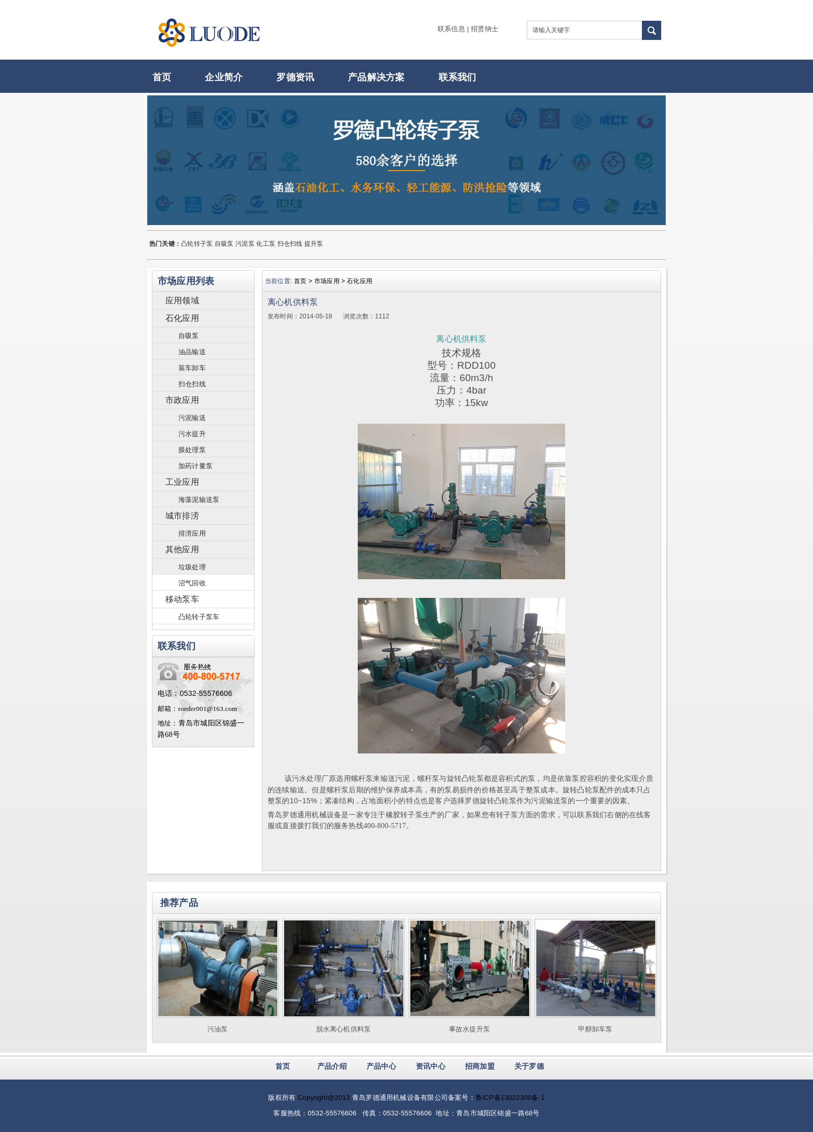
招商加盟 (480, 1066)
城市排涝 (182, 515)
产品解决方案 (376, 77)
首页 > (304, 281)
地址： (168, 723)
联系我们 (457, 77)
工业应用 (182, 482)
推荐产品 (179, 903)
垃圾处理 (192, 567)
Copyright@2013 (324, 1097)
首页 (161, 77)
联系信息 (451, 29)
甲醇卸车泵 (595, 1029)
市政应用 (182, 400)
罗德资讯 (295, 77)
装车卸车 (192, 368)
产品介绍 (332, 1066)
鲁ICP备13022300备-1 (510, 1097)
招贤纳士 (484, 29)
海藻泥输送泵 (198, 500)
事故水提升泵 (469, 1029)
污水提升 (192, 434)
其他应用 (182, 549)
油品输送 (192, 352)
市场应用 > (330, 281)
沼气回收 (192, 583)
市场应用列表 (186, 281)
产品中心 (381, 1066)
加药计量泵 (195, 466)
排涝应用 (192, 533)
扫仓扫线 (290, 243)
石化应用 (182, 318)
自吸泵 (224, 243)
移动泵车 (182, 599)
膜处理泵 (192, 450)
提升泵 (314, 243)
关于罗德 (529, 1066)
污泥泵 (245, 243)
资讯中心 (430, 1066)
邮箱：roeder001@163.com (197, 708)
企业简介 (224, 77)
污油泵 (217, 1029)
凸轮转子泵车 (198, 617)
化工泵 (265, 243)
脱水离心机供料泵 (343, 1029)
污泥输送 (192, 418)
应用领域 (182, 300)
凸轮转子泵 (197, 243)
